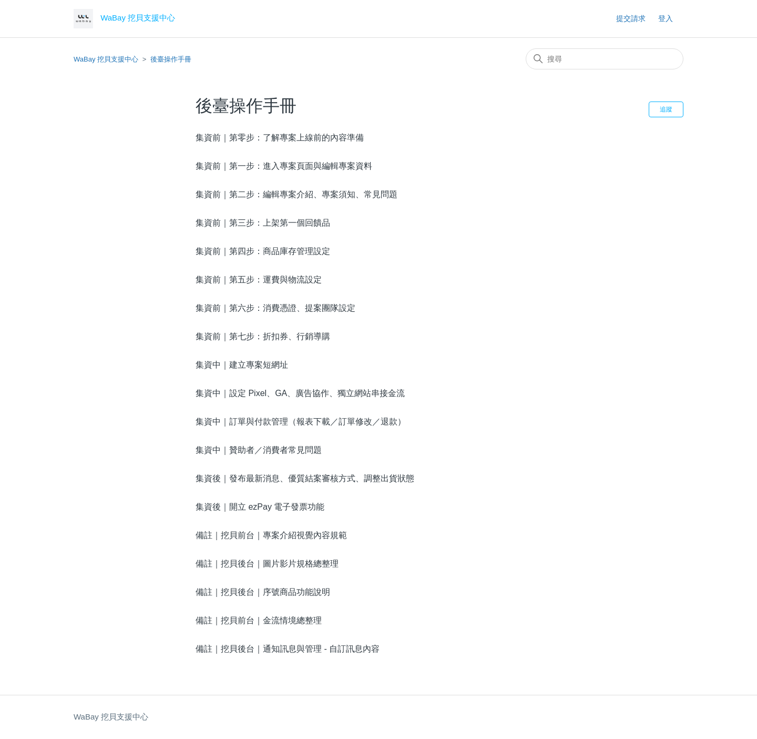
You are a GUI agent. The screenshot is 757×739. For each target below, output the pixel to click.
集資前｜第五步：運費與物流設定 (259, 279)
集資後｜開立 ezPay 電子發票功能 (260, 506)
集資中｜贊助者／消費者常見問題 (259, 450)
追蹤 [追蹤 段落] (666, 109)
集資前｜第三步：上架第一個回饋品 (263, 222)
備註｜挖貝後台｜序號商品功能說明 (263, 592)
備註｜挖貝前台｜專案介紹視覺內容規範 (271, 535)
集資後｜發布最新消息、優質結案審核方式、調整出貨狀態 (305, 478)
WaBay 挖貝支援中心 (106, 59)
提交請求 (631, 18)
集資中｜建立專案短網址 (242, 364)
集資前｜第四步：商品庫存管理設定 (263, 251)
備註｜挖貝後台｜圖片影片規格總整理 (267, 563)
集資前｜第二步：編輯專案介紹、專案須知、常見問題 (296, 194)
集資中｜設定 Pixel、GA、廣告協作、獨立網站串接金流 (300, 393)
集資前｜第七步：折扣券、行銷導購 (263, 336)
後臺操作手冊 (170, 59)
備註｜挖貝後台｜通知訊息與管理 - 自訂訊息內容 (288, 648)
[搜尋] (604, 58)
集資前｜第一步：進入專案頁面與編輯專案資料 (284, 165)
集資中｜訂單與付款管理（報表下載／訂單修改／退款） (301, 421)
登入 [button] (665, 18)
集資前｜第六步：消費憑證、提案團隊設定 (275, 307)
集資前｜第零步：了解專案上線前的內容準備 (280, 137)
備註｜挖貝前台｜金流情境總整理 (259, 620)
